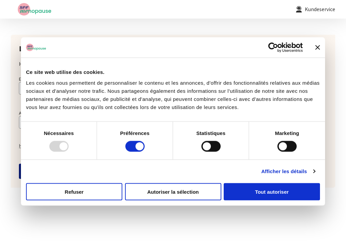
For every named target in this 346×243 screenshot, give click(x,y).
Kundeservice (320, 9)
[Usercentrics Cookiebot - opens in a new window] (273, 48)
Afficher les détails (284, 171)
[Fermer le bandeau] (317, 47)
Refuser (74, 191)
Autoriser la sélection (173, 191)
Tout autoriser (272, 191)
